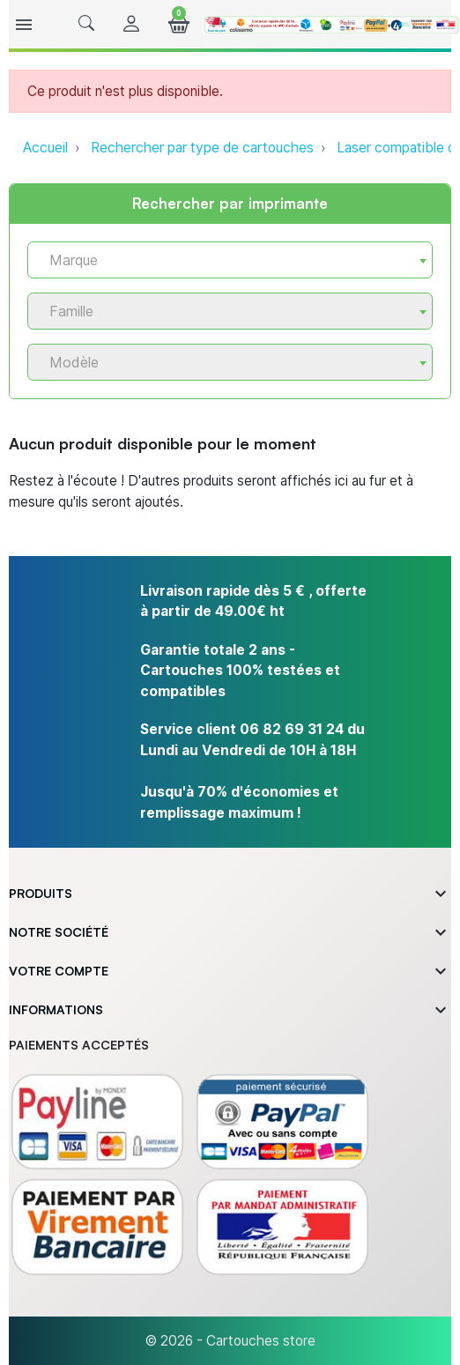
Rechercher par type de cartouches (202, 147)
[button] (86, 24)
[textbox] (223, 260)
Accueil (45, 147)
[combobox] (230, 259)
